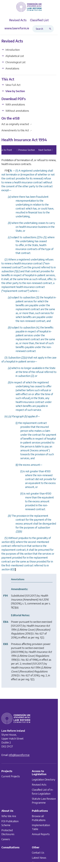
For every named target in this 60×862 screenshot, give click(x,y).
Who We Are (8, 816)
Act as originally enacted (16, 124)
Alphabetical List (12, 56)
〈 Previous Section (25, 149)
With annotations (13, 104)
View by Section (13, 91)
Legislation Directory (43, 779)
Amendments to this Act (16, 130)
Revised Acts (39, 784)
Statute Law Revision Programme (44, 800)
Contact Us (38, 852)
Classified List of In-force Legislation (42, 791)
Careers (5, 839)
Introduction (10, 49)
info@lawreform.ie (19, 755)
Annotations (10, 68)
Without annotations (15, 110)
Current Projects (10, 776)
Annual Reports (41, 834)
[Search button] (51, 28)
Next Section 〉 (46, 149)
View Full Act (11, 85)
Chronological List (13, 62)
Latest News (39, 857)
